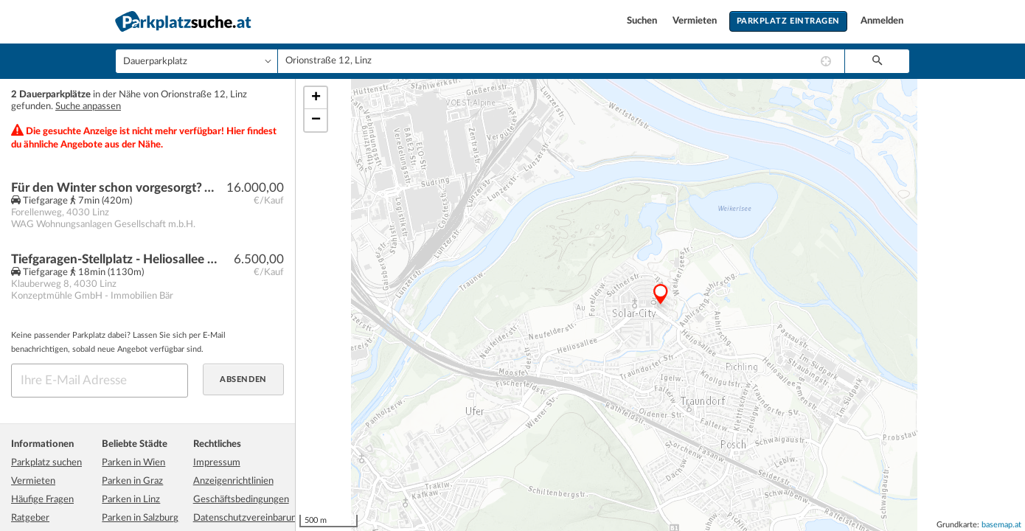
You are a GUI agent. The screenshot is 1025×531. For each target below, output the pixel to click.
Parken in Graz (132, 481)
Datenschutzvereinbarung (247, 518)
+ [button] (316, 98)
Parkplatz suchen (46, 463)
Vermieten (696, 21)
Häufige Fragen (42, 499)
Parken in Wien (133, 463)
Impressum (216, 463)
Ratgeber (30, 518)
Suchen (643, 21)
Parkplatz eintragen (788, 21)
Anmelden (882, 21)
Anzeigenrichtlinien (233, 481)
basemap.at (1001, 525)
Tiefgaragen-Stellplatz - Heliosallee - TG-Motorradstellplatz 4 (115, 259)
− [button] (316, 120)
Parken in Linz (131, 499)
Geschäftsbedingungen (241, 499)
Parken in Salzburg (140, 518)
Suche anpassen (88, 106)
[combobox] (561, 61)
